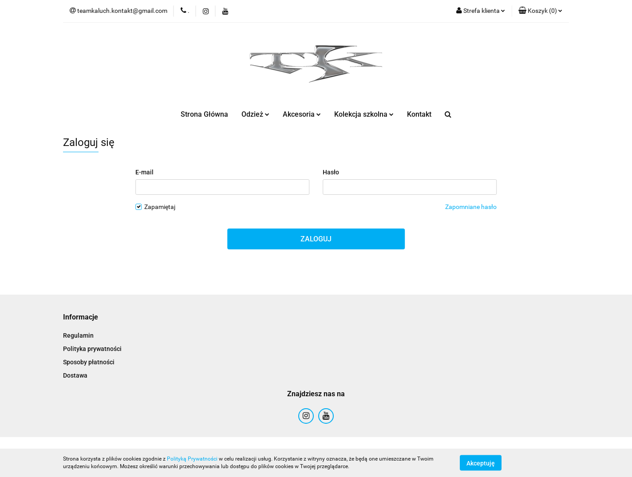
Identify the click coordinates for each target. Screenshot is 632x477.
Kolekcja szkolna (364, 114)
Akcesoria (302, 114)
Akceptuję (480, 462)
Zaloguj (316, 239)
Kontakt (419, 114)
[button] (540, 11)
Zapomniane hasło (471, 206)
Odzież (255, 114)
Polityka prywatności (92, 348)
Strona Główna (204, 114)
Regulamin (78, 335)
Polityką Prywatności (192, 459)
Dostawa (75, 375)
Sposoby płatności (89, 362)
